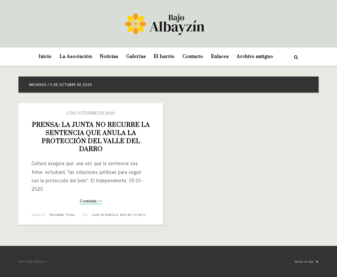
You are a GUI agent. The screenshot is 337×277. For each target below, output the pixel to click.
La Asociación (76, 57)
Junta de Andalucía (105, 214)
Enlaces (220, 57)
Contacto (192, 57)
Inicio (45, 57)
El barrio (164, 57)
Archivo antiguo (255, 57)
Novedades (56, 214)
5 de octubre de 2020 (91, 113)
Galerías (136, 57)
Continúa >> (91, 202)
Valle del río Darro (133, 214)
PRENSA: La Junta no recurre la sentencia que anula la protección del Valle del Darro (91, 137)
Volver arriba (307, 261)
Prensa (70, 214)
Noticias (109, 57)
